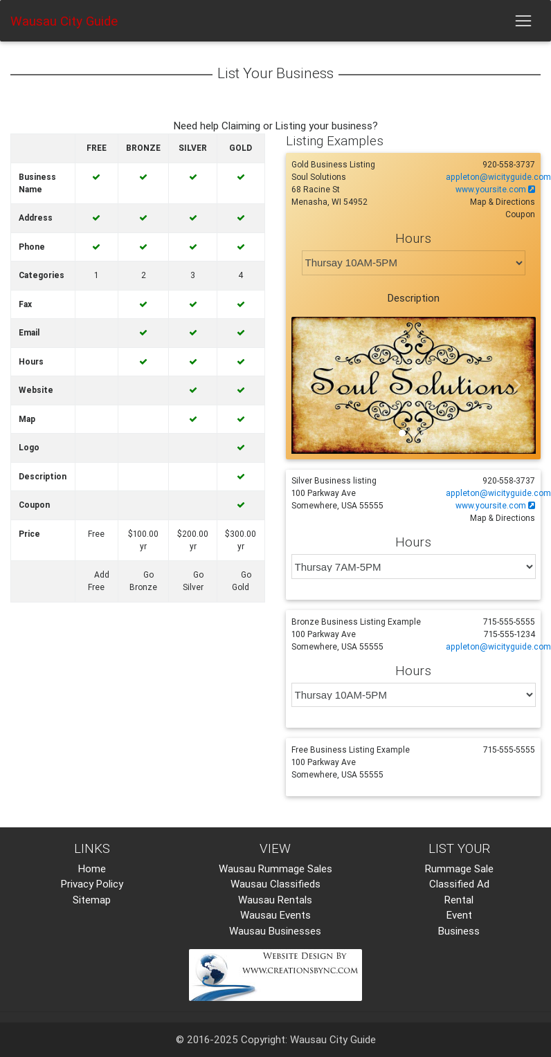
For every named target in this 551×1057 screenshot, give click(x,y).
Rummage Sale (459, 868)
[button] (309, 385)
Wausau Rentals (275, 899)
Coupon (520, 214)
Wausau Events (275, 914)
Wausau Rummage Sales (275, 868)
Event (459, 914)
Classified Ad (459, 883)
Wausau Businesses (275, 930)
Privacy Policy (92, 883)
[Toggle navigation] (523, 20)
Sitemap (92, 899)
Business (459, 930)
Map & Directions (502, 201)
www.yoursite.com (495, 189)
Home (92, 868)
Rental (458, 899)
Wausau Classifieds (275, 883)
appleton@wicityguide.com (498, 177)
